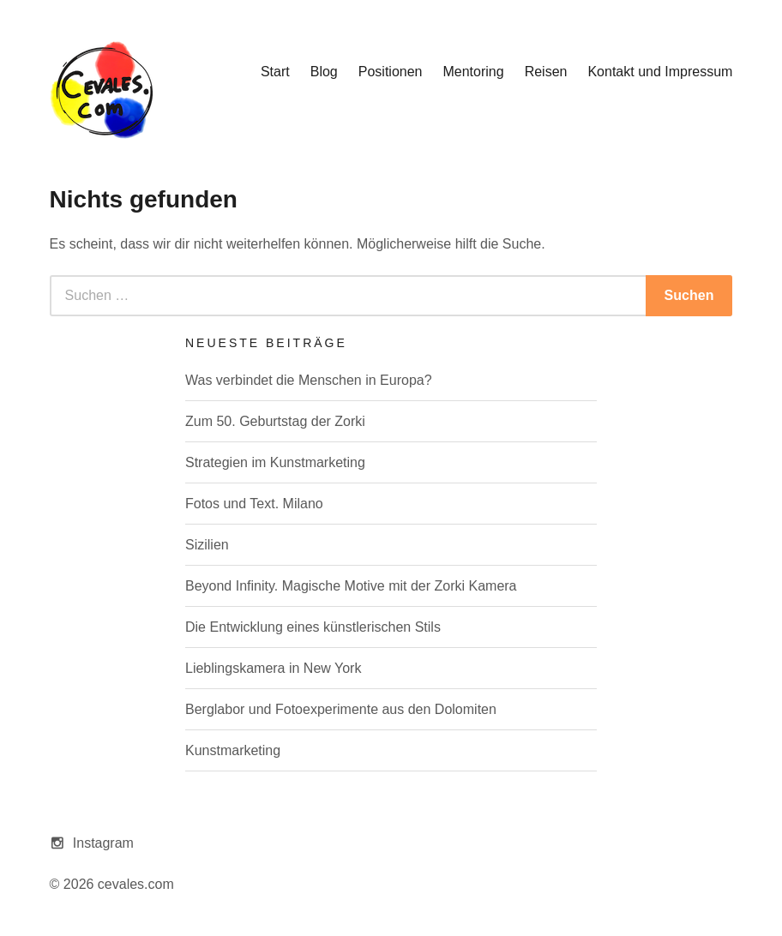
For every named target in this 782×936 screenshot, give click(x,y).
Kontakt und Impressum (659, 71)
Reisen (546, 71)
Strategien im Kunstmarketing (275, 462)
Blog (324, 71)
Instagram (103, 843)
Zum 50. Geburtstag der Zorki (275, 421)
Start (275, 71)
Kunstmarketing (232, 750)
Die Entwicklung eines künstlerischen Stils (313, 627)
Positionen (390, 71)
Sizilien (207, 544)
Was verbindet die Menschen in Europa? (308, 380)
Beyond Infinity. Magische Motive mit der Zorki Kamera (351, 586)
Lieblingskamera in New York (273, 668)
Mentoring (472, 71)
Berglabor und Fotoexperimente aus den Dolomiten (340, 709)
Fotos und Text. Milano (254, 503)
